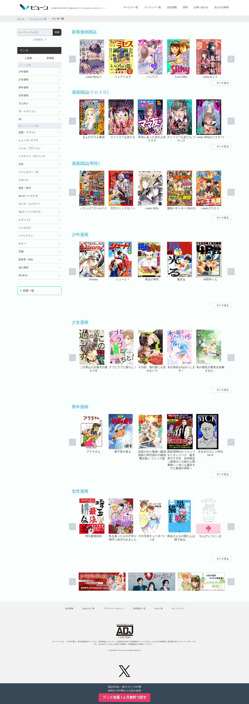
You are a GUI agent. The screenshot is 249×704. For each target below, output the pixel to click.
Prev (72, 59)
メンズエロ (25, 227)
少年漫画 (23, 71)
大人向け (23, 103)
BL (20, 119)
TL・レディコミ (27, 111)
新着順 (50, 58)
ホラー (22, 243)
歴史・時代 (25, 188)
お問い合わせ (201, 7)
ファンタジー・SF (28, 172)
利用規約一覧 (139, 608)
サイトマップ (178, 608)
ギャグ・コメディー (29, 204)
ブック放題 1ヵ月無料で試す (125, 697)
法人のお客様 (221, 7)
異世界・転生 (26, 259)
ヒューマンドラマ (28, 140)
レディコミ (25, 219)
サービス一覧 (130, 7)
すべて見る (223, 83)
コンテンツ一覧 (152, 7)
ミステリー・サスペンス (32, 156)
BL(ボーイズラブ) (28, 196)
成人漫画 (23, 267)
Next (231, 59)
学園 (21, 251)
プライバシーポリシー (114, 608)
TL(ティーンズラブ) (29, 212)
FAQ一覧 (159, 608)
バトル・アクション (29, 148)
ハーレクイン (26, 235)
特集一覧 (28, 290)
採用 (185, 7)
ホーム (21, 18)
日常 (21, 164)
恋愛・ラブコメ (27, 132)
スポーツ (23, 180)
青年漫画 (23, 87)
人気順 (28, 58)
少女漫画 (23, 79)
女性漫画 (23, 95)
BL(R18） (24, 275)
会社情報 (172, 7)
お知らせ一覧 (88, 608)
